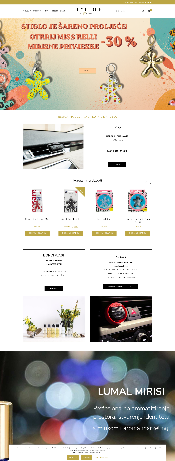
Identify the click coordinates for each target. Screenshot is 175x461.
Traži (117, 11)
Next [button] (150, 183)
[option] (37, 212)
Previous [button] (146, 183)
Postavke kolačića (102, 457)
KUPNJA (87, 71)
